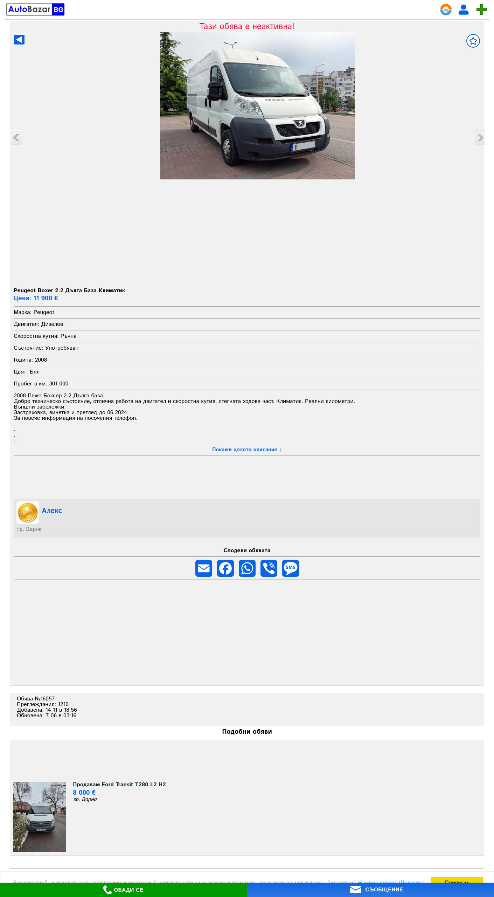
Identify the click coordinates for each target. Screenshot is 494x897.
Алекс (52, 511)
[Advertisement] (247, 232)
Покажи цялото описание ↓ (247, 449)
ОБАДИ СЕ (123, 889)
